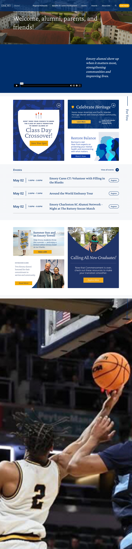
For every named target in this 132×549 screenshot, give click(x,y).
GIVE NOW (124, 6)
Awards (94, 6)
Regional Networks (40, 6)
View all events (107, 170)
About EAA (106, 6)
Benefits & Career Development (64, 6)
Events (84, 6)
